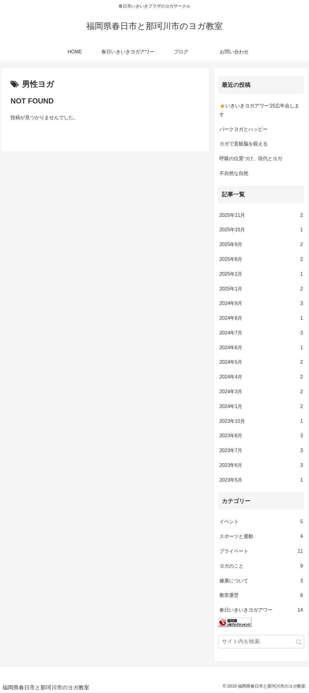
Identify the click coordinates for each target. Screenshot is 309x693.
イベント (261, 521)
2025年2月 (261, 274)
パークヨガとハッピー (243, 129)
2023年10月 (261, 421)
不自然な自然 (233, 173)
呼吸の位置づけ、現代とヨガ (250, 158)
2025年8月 (261, 259)
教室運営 (261, 595)
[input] (261, 641)
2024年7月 (261, 333)
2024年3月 (261, 392)
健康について (261, 581)
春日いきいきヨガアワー (261, 610)
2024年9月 (261, 303)
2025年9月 (261, 244)
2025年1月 (261, 289)
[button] (299, 642)
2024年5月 (261, 362)
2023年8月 (261, 436)
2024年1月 (261, 406)
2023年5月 (261, 480)
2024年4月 (261, 377)
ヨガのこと (261, 566)
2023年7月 (261, 450)
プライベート (261, 551)
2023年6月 (261, 465)
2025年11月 (261, 215)
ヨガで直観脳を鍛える (243, 143)
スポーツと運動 (261, 536)
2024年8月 (261, 318)
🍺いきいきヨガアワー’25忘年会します (259, 110)
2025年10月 (261, 230)
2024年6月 (261, 347)
